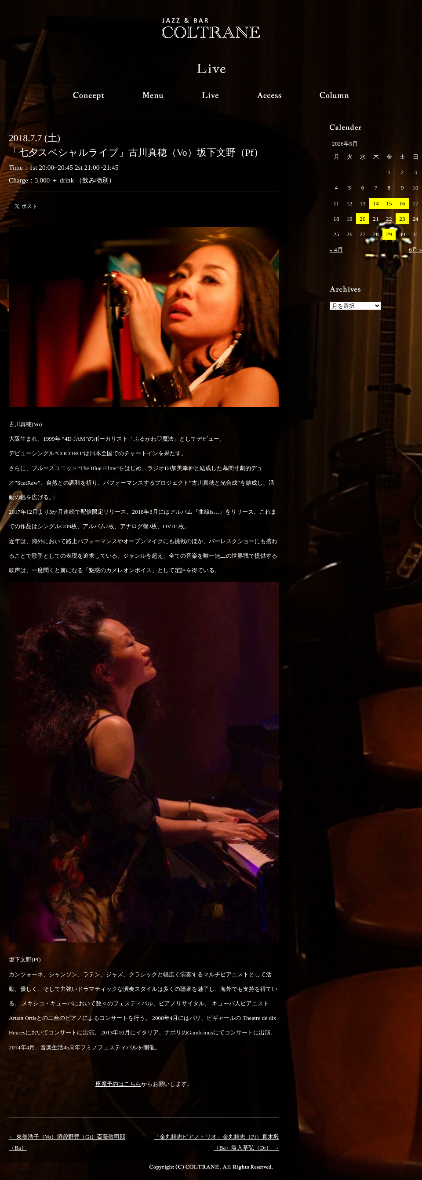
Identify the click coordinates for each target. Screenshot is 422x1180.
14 (375, 203)
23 (402, 219)
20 (362, 219)
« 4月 (336, 249)
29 (389, 234)
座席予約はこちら (118, 1084)
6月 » (415, 249)
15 (389, 203)
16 (402, 203)
